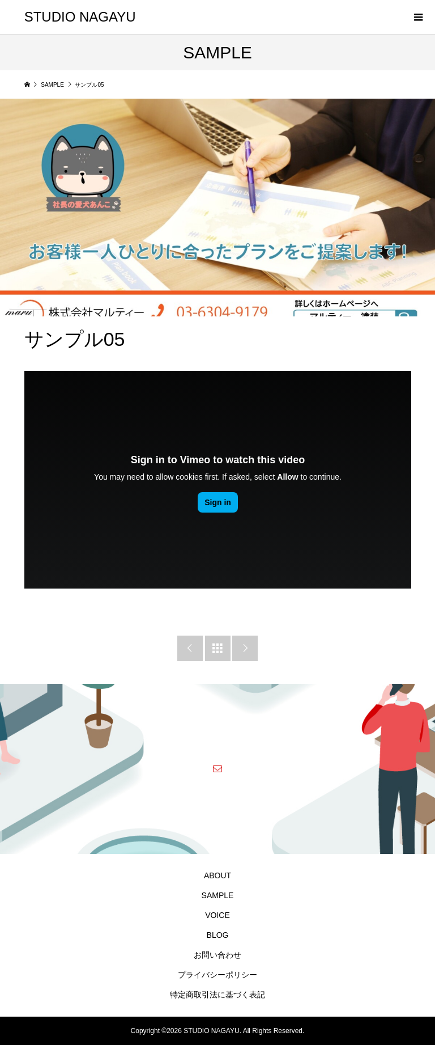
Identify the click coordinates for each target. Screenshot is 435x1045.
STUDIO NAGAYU (80, 16)
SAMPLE (218, 895)
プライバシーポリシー (217, 974)
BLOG (218, 935)
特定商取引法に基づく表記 (217, 994)
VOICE (217, 915)
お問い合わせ (217, 954)
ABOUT (217, 875)
